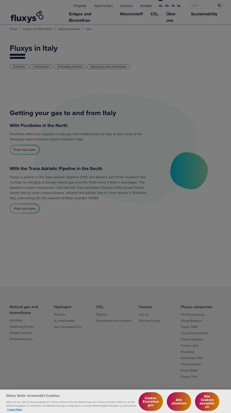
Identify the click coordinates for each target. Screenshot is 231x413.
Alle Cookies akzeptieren (207, 403)
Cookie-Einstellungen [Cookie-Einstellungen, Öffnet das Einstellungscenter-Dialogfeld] (151, 403)
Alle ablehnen (179, 403)
